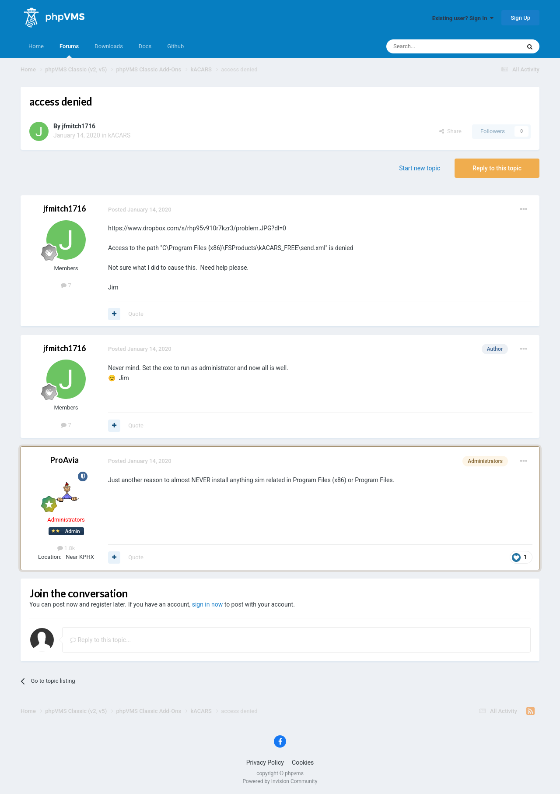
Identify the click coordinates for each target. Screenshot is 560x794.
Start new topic (419, 168)
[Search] (432, 46)
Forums (69, 50)
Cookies (303, 762)
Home (36, 46)
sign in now (207, 604)
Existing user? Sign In (463, 18)
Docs (145, 46)
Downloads (108, 46)
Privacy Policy (265, 762)
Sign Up (520, 17)
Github (175, 46)
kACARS (119, 135)
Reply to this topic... (100, 639)
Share (450, 131)
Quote (136, 314)
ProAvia (64, 460)
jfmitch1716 (78, 126)
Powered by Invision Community (280, 781)
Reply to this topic (497, 168)
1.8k (66, 548)
